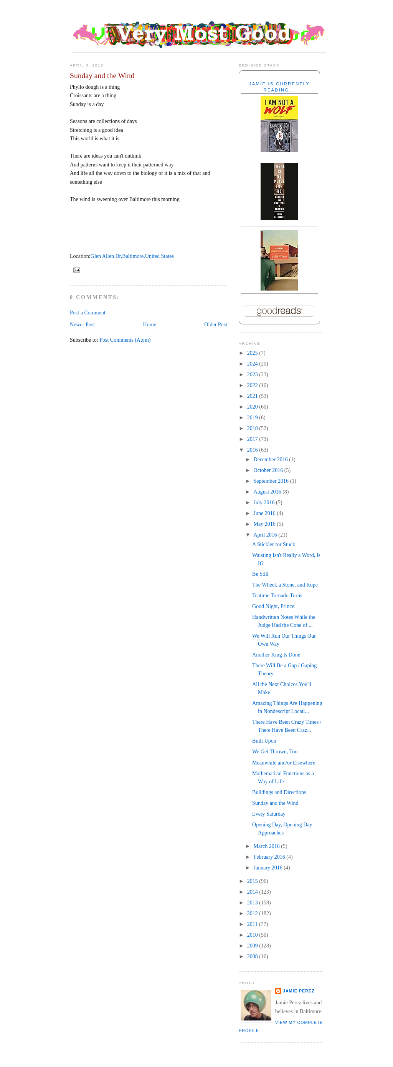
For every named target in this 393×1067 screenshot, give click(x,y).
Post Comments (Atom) (124, 340)
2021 (253, 396)
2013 (253, 902)
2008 (253, 956)
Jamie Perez (299, 991)
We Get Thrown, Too (274, 751)
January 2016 (269, 867)
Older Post (215, 324)
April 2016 (266, 535)
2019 (253, 417)
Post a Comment (88, 312)
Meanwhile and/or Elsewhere (283, 763)
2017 (253, 439)
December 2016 (271, 459)
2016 (253, 450)
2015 (253, 881)
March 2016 (267, 846)
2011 (253, 924)
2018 (253, 428)
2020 (253, 407)
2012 (253, 913)
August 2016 (268, 492)
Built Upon (264, 741)
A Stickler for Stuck (273, 544)
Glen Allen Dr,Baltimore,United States (132, 256)
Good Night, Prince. (274, 606)
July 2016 (265, 502)
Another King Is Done (276, 655)
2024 (253, 364)
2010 (253, 935)
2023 (253, 374)
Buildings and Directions (279, 792)
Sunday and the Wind (102, 75)
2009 (253, 945)
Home (149, 324)
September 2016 (272, 481)
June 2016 (265, 513)
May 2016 (265, 524)
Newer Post (82, 324)
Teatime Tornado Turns (277, 595)
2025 (253, 353)
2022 (253, 385)
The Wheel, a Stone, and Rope (285, 585)
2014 (253, 892)
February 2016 (270, 857)
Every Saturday (269, 814)
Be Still (260, 574)
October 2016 (269, 470)
